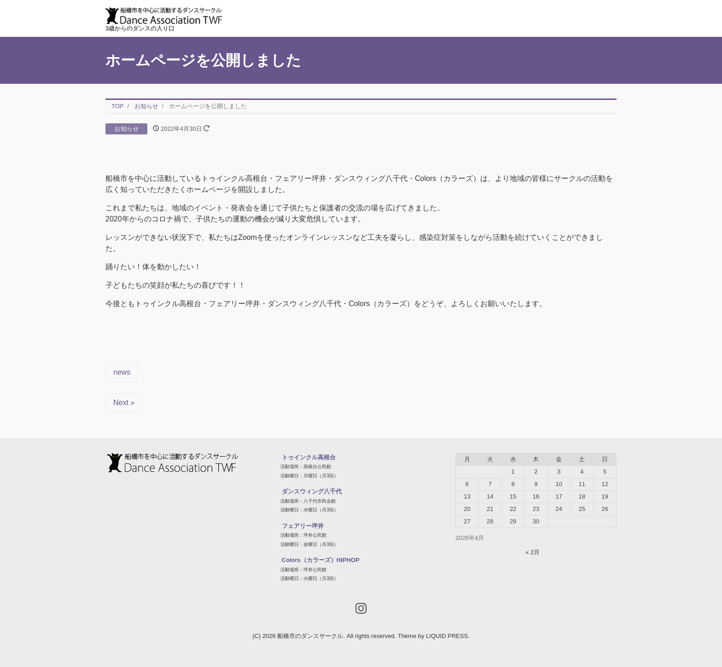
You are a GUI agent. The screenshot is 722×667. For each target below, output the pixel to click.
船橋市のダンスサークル (310, 635)
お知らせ (127, 128)
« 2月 (532, 552)
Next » (123, 402)
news (121, 372)
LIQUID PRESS (447, 635)
